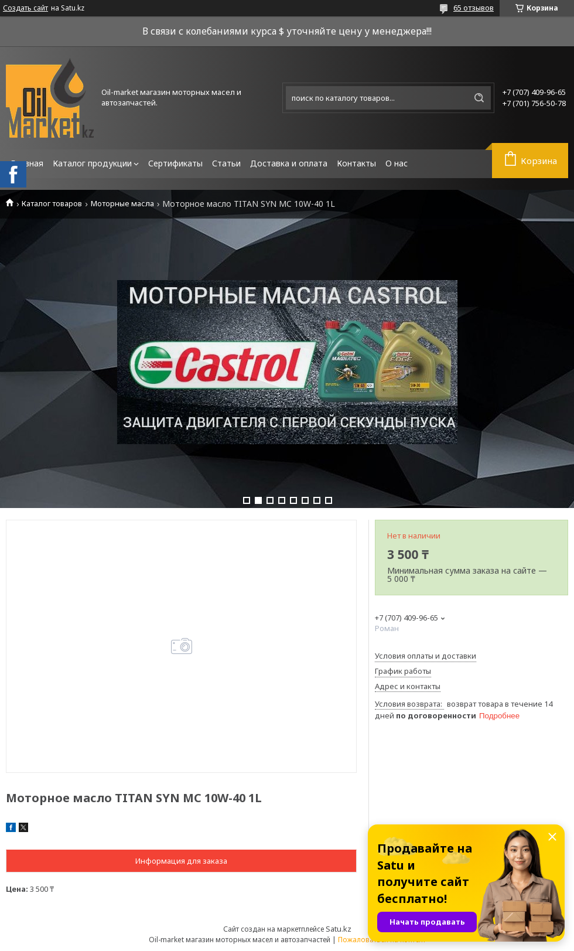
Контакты (356, 163)
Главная (27, 163)
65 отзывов (473, 7)
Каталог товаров (52, 204)
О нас (396, 163)
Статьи (226, 163)
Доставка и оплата (288, 163)
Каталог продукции (92, 163)
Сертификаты (175, 163)
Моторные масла (122, 204)
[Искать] (479, 98)
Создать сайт (25, 8)
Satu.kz (338, 928)
